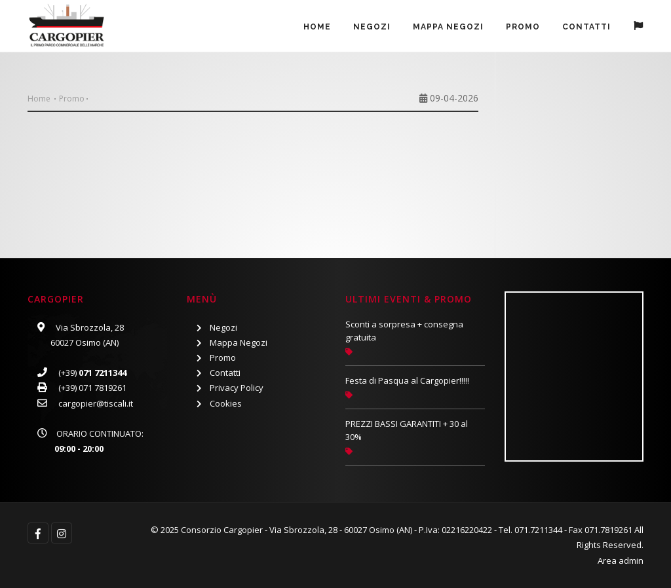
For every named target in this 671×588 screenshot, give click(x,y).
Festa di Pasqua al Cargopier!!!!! (407, 380)
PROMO (523, 26)
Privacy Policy (236, 388)
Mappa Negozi (448, 26)
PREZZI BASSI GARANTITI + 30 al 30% (406, 430)
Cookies (226, 403)
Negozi (372, 26)
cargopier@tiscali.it (95, 403)
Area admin (620, 560)
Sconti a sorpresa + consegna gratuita (404, 330)
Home (317, 26)
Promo (72, 98)
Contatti (586, 26)
